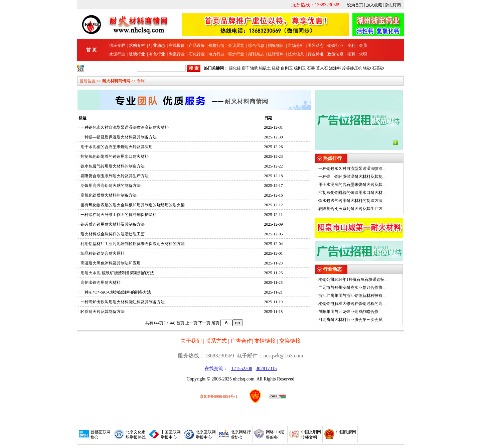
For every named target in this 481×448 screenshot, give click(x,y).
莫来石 (322, 68)
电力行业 (216, 54)
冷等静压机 (352, 68)
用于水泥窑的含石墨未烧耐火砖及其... (351, 184)
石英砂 (378, 68)
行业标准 (316, 54)
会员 (363, 45)
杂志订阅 (393, 5)
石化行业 (197, 54)
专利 (351, 45)
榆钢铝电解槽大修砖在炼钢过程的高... (351, 303)
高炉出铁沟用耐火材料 (101, 282)
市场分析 (296, 45)
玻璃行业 (137, 54)
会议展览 (236, 45)
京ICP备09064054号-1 (218, 396)
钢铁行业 (335, 45)
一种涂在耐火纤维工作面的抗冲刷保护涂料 (119, 214)
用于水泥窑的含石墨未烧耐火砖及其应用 (117, 146)
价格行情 (216, 45)
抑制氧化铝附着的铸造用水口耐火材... (351, 192)
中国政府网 (346, 432)
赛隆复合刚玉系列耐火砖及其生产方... (351, 208)
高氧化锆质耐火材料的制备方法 (109, 195)
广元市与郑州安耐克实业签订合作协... (351, 287)
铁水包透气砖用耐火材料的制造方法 (113, 166)
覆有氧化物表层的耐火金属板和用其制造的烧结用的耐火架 (133, 205)
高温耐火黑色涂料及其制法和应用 (111, 263)
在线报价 (177, 45)
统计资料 (276, 54)
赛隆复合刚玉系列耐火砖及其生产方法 (115, 176)
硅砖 (276, 68)
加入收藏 (374, 5)
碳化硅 (235, 68)
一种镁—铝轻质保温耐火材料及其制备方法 (119, 137)
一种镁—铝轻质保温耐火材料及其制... (351, 176)
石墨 (311, 68)
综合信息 (256, 45)
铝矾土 (265, 68)
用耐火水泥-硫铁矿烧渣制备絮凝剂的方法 (117, 272)
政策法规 (335, 54)
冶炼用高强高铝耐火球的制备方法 (111, 185)
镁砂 (367, 68)
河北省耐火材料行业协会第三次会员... (351, 319)
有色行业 (157, 54)
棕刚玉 (300, 68)
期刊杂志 (256, 54)
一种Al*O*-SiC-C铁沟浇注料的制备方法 (116, 292)
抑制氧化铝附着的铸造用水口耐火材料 (115, 156)
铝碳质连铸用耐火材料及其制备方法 (113, 224)
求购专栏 (137, 45)
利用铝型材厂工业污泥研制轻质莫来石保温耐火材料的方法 (133, 243)
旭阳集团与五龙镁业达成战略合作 (348, 311)
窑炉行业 (236, 54)
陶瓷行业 (177, 54)
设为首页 (355, 5)
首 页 (91, 49)
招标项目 (276, 45)
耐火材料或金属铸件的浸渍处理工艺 (113, 234)
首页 (180, 323)
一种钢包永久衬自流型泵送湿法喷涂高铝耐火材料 (125, 127)
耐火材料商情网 (116, 81)
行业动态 (157, 45)
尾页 (215, 323)
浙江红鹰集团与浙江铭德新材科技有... (351, 295)
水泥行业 (117, 54)
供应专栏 (117, 45)
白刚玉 (287, 68)
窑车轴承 (250, 68)
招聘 (351, 54)
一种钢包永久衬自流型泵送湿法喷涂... (351, 168)
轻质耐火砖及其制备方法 (103, 311)
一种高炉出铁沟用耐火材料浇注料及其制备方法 (123, 302)
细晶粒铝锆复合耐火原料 (103, 253)
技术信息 (296, 54)
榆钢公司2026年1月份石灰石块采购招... (352, 279)
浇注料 (335, 68)
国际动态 (316, 45)
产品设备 (197, 45)
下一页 (204, 323)
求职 (363, 54)
